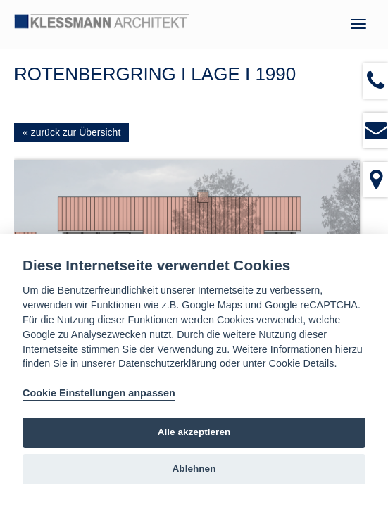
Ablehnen (194, 468)
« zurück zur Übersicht (71, 132)
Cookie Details (301, 363)
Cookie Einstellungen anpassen (99, 393)
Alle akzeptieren (194, 432)
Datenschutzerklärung (167, 363)
